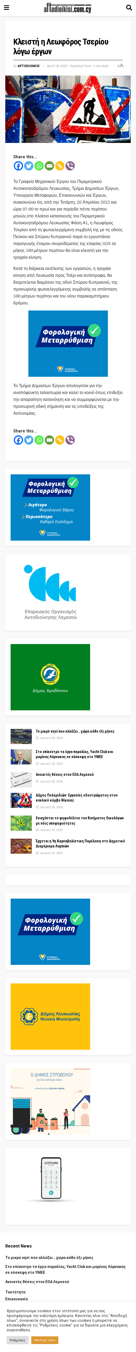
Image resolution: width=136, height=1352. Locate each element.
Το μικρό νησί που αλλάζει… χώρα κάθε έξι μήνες (75, 731)
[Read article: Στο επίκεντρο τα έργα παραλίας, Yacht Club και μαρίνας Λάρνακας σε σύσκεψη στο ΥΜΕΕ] (21, 756)
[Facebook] (18, 165)
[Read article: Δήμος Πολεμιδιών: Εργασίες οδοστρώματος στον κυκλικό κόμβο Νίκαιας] (21, 800)
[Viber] (70, 165)
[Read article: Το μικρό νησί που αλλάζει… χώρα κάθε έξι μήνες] (21, 736)
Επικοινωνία (16, 1299)
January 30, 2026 (49, 738)
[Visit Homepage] (67, 8)
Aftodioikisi (28, 66)
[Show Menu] (6, 8)
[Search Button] (129, 8)
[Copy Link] (59, 165)
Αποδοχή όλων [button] (44, 1340)
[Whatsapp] (39, 165)
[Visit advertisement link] (68, 343)
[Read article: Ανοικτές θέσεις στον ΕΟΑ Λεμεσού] (21, 779)
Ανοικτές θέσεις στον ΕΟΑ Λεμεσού (65, 774)
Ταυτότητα (15, 1292)
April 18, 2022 (57, 66)
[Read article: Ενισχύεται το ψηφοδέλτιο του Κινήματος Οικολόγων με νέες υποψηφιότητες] (21, 823)
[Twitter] (28, 165)
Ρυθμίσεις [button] (17, 1340)
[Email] (49, 165)
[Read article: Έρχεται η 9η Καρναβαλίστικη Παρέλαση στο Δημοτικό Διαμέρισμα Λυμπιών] (21, 846)
